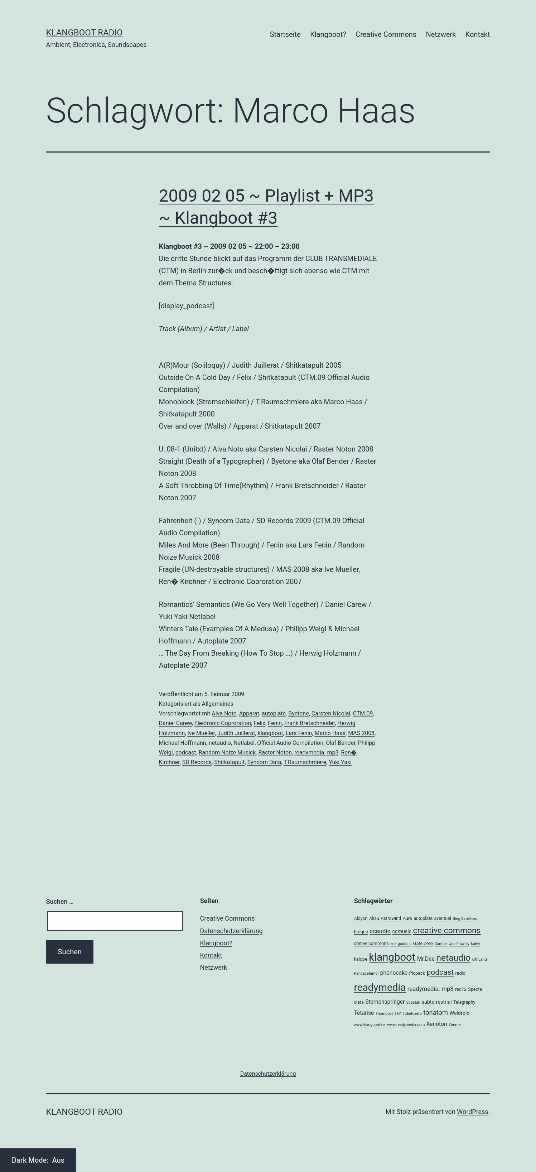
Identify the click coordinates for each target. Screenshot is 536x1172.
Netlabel (244, 742)
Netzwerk (441, 34)
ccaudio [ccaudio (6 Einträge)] (380, 931)
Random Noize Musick (227, 752)
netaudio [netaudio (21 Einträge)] (453, 957)
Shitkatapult (229, 762)
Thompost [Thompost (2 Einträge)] (384, 1013)
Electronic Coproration (222, 723)
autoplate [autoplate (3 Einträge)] (423, 918)
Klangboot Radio (84, 33)
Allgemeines (217, 703)
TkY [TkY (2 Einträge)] (398, 1013)
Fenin (275, 723)
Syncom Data (264, 762)
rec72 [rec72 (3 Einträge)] (461, 989)
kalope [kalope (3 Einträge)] (360, 959)
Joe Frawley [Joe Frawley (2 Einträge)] (459, 943)
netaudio (220, 742)
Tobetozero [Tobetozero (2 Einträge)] (411, 1013)
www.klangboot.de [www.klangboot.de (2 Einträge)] (370, 1024)
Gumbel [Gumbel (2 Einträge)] (441, 943)
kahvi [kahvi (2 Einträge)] (475, 943)
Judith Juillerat (236, 733)
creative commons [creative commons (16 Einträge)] (447, 930)
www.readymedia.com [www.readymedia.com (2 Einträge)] (406, 1024)
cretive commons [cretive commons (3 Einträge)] (371, 943)
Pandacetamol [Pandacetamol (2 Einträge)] (366, 973)
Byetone (298, 713)
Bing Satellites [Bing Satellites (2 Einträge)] (465, 918)
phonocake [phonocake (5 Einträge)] (393, 973)
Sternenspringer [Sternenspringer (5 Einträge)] (385, 1002)
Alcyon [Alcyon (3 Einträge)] (361, 918)
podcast (185, 752)
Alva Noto (224, 713)
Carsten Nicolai (331, 713)
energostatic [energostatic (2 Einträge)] (400, 943)
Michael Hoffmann (182, 742)
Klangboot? (328, 34)
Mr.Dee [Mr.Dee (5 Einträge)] (426, 959)
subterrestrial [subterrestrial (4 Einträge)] (437, 1002)
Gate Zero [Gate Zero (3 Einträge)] (423, 943)
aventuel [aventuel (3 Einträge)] (442, 918)
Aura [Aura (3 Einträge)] (407, 918)
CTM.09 (363, 713)
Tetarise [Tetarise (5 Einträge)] (364, 1013)
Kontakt (477, 34)
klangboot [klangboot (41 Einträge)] (392, 957)
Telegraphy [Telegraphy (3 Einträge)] (464, 1002)
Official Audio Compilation (290, 742)
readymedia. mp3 (316, 752)
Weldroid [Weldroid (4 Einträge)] (460, 1013)
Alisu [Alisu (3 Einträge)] (374, 918)
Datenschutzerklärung (231, 931)
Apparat (249, 713)
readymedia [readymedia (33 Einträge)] (380, 987)
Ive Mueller (200, 733)
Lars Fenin (299, 733)
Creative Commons (386, 34)
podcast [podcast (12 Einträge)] (440, 972)
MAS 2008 (361, 733)
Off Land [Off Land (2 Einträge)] (479, 959)
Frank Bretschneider (309, 723)
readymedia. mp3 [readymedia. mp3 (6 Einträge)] (430, 988)
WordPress (472, 1111)
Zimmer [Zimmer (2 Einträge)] (455, 1024)
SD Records (197, 762)
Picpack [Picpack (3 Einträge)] (417, 973)
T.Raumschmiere (305, 762)
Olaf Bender (340, 742)
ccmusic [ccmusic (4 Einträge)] (402, 931)
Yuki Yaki (340, 762)
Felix (259, 723)
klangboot (270, 733)
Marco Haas (330, 733)
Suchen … (60, 901)
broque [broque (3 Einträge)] (361, 931)
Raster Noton (275, 752)
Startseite (285, 34)
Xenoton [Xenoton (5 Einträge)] (436, 1024)
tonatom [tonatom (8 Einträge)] (435, 1012)
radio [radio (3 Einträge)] (460, 973)
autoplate (274, 713)
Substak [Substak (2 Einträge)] (413, 1002)
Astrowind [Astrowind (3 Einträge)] (391, 918)
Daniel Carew (175, 723)
